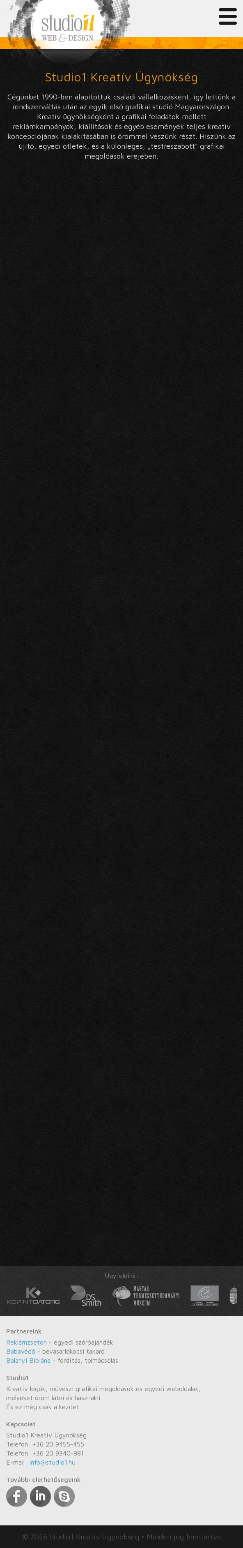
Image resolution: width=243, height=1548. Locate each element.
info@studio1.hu (52, 1462)
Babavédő (20, 1351)
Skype (64, 1496)
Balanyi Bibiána (28, 1360)
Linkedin (40, 1496)
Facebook (16, 1496)
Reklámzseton (26, 1342)
